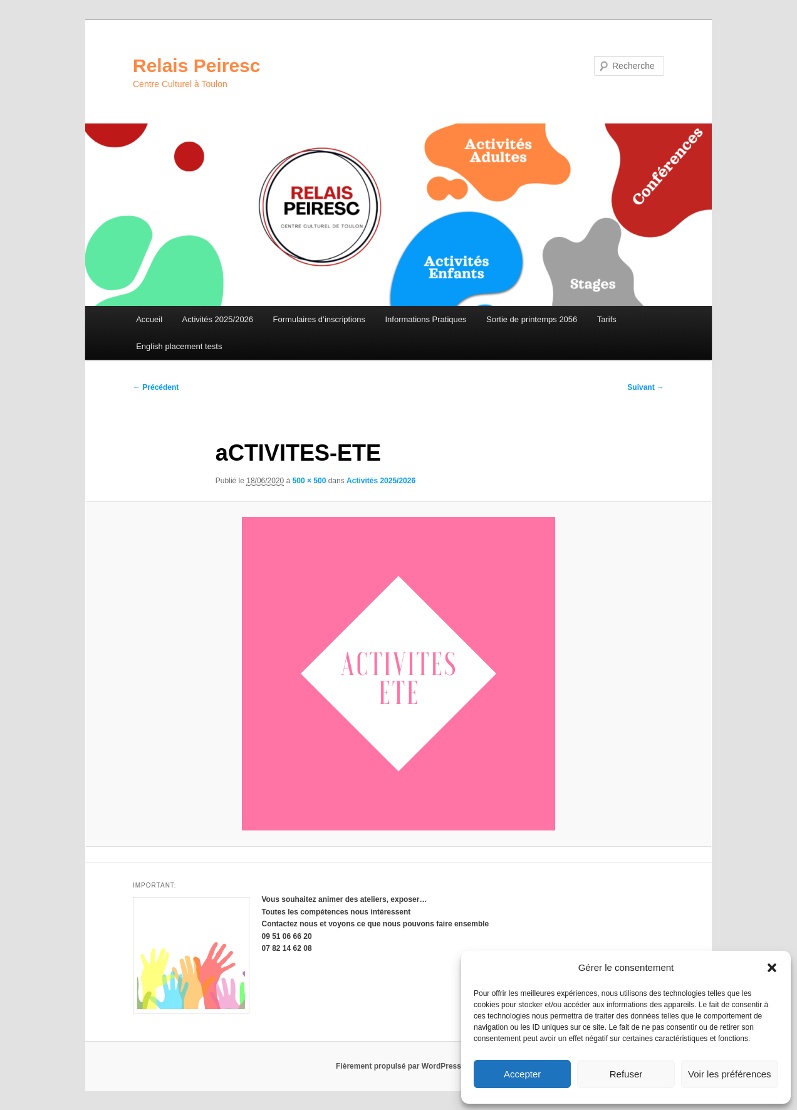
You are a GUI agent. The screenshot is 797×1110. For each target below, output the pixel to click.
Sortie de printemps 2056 (531, 319)
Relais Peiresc (196, 65)
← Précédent (156, 387)
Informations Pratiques (425, 319)
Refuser (626, 1074)
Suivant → (645, 387)
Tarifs (607, 319)
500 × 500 (309, 480)
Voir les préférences (729, 1074)
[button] (772, 967)
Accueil (149, 319)
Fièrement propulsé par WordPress (398, 1066)
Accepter (522, 1074)
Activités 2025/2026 (217, 319)
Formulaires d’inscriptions (319, 319)
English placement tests (179, 346)
